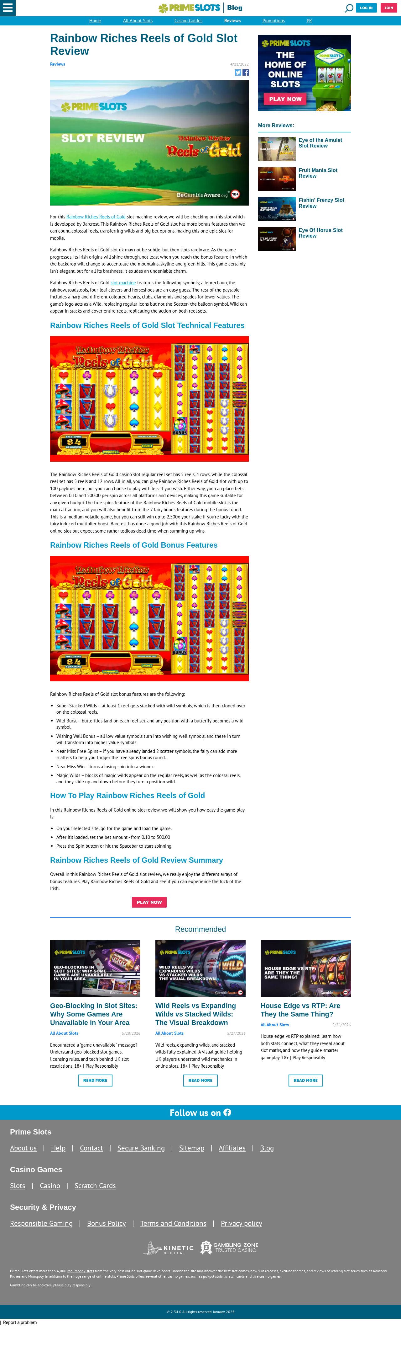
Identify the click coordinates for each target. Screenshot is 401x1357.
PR (309, 22)
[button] (8, 8)
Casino (50, 1192)
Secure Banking (141, 1155)
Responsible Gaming (41, 1230)
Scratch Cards (95, 1192)
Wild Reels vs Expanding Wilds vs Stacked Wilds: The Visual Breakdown (195, 1019)
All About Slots (138, 22)
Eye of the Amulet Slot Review (320, 146)
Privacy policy (241, 1230)
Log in (366, 7)
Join (389, 7)
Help (58, 1155)
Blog (267, 1155)
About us (23, 1155)
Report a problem (20, 1329)
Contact (91, 1155)
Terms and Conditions (173, 1230)
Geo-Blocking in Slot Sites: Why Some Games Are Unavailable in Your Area (94, 1019)
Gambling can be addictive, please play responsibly (50, 1292)
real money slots (80, 1277)
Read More (95, 1086)
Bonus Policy (106, 1230)
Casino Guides (188, 22)
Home (95, 22)
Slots (17, 1192)
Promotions (274, 22)
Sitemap (191, 1155)
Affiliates (232, 1155)
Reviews (232, 22)
